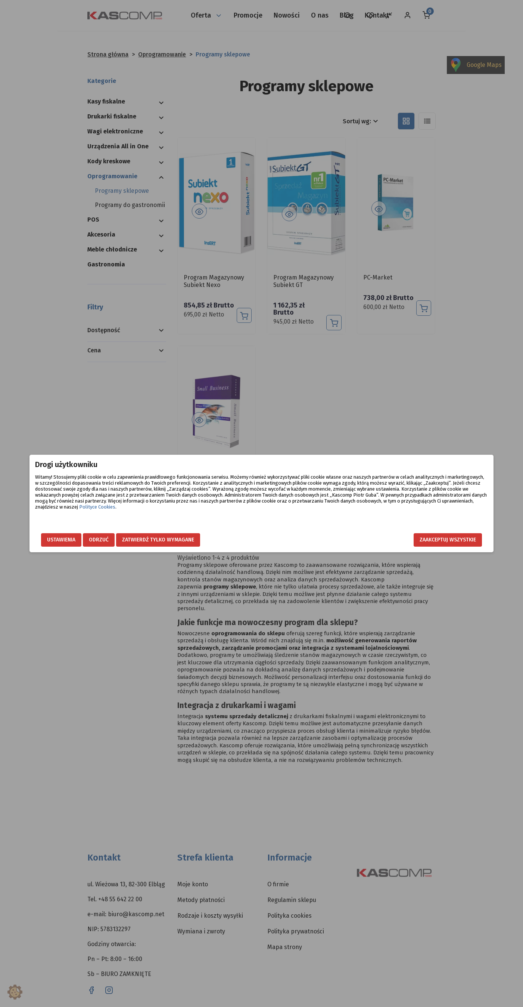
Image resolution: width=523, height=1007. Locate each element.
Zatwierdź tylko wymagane (208, 540)
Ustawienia (111, 540)
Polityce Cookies (330, 513)
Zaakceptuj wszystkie (398, 540)
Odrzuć (149, 540)
